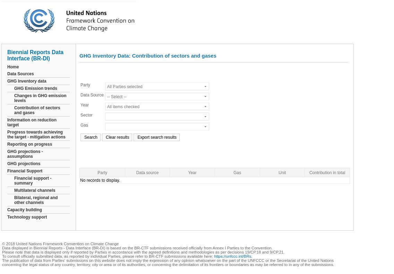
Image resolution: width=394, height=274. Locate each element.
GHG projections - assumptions (25, 154)
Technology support (27, 217)
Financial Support (24, 171)
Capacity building (24, 209)
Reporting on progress (29, 144)
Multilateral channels (34, 190)
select (206, 86)
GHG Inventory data (26, 81)
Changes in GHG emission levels (40, 98)
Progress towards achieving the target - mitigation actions (36, 134)
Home (13, 67)
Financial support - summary (32, 181)
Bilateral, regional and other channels (36, 200)
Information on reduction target (32, 122)
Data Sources (20, 73)
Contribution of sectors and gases (37, 110)
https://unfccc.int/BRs (232, 256)
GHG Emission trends (35, 88)
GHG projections (23, 163)
